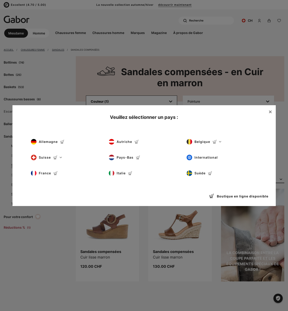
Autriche (124, 142)
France (44, 173)
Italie (120, 173)
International (202, 157)
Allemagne (47, 142)
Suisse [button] (46, 157)
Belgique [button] (204, 142)
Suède (199, 173)
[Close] (270, 111)
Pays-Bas (124, 157)
